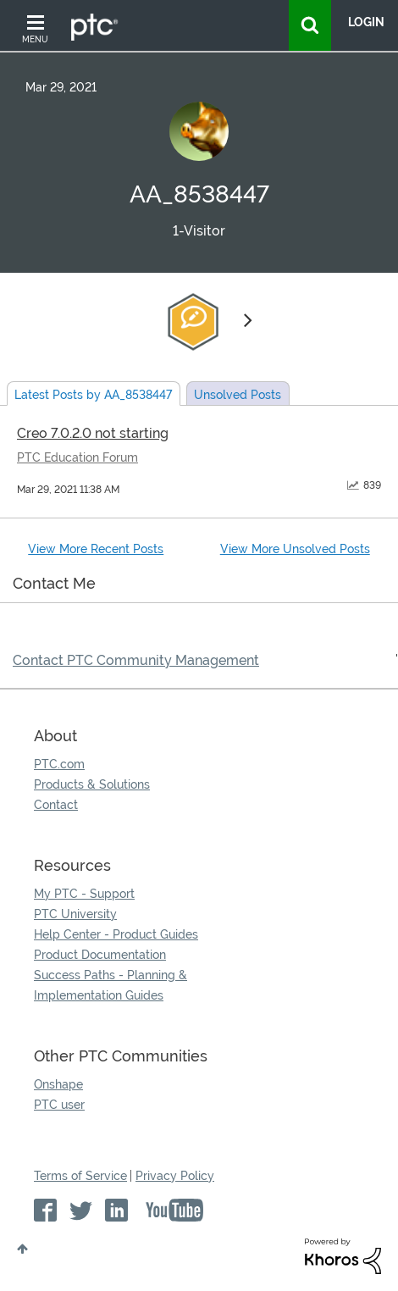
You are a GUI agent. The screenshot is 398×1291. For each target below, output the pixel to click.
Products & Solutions (92, 784)
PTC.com (59, 764)
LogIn (366, 22)
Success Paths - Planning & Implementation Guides (110, 985)
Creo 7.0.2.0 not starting (93, 433)
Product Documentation (100, 954)
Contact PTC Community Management (136, 660)
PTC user (59, 1104)
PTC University (75, 914)
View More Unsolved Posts (295, 549)
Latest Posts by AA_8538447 (93, 395)
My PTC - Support (84, 893)
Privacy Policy (174, 1176)
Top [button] (22, 1249)
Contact (56, 805)
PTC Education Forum (77, 457)
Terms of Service (80, 1176)
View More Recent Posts (95, 549)
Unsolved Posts (237, 395)
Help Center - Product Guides (116, 934)
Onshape (58, 1084)
